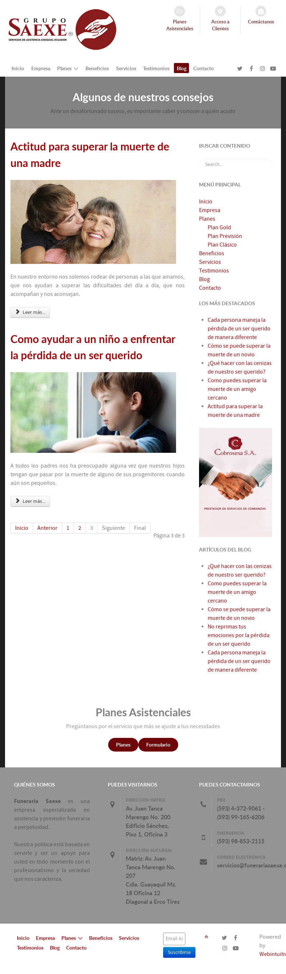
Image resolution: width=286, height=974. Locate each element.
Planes (207, 218)
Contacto (210, 288)
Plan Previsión (225, 236)
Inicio (21, 528)
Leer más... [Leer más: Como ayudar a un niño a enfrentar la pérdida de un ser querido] (30, 501)
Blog (204, 279)
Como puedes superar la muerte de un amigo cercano (237, 592)
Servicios (210, 262)
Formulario (158, 744)
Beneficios (211, 253)
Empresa (209, 210)
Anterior (47, 528)
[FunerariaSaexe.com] (62, 29)
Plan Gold (219, 227)
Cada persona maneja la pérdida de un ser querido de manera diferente (239, 661)
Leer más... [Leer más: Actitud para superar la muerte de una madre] (30, 312)
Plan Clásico (222, 244)
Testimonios (214, 270)
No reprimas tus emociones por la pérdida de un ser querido (238, 635)
